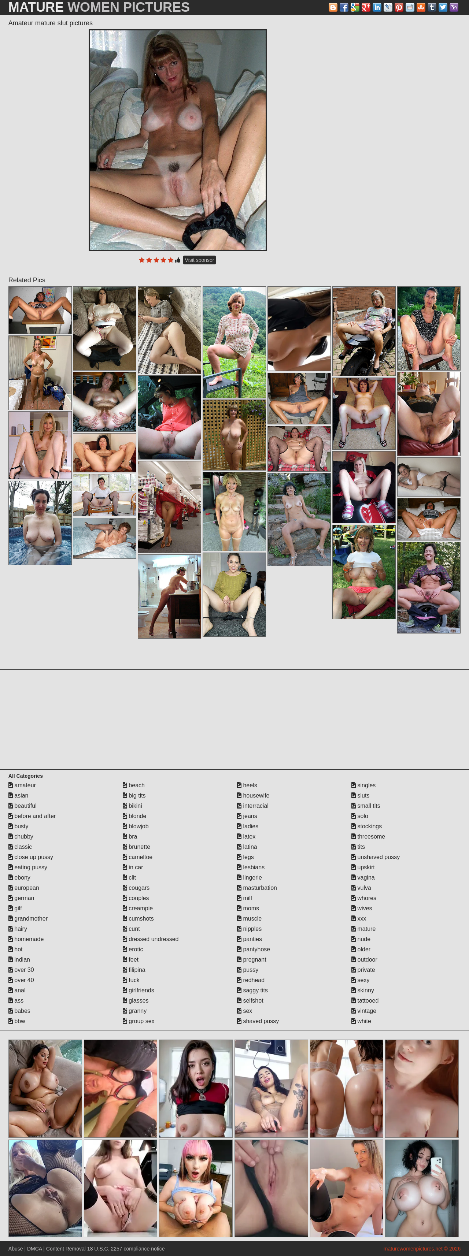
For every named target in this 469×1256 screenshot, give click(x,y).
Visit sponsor (199, 260)
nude (360, 939)
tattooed (364, 1000)
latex (246, 836)
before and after (32, 816)
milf (244, 898)
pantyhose (253, 949)
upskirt (363, 867)
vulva (361, 888)
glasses (136, 1000)
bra (130, 836)
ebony (19, 877)
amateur (22, 785)
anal (17, 990)
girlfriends (138, 990)
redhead (251, 980)
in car (133, 867)
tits (358, 847)
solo (359, 816)
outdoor (364, 959)
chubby (20, 836)
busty (18, 826)
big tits (134, 795)
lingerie (249, 877)
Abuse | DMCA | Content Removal (47, 1249)
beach (134, 785)
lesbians (251, 867)
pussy (247, 970)
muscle (249, 918)
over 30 (21, 970)
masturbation (257, 888)
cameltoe (137, 857)
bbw (16, 1021)
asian (18, 795)
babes (19, 1011)
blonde (135, 816)
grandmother (28, 918)
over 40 (21, 980)
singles (363, 785)
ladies (247, 826)
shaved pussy (258, 1021)
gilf (15, 908)
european (23, 888)
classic (20, 847)
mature (363, 929)
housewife (253, 795)
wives (361, 908)
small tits (365, 806)
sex (244, 1011)
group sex (139, 1021)
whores (363, 898)
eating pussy (27, 867)
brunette (136, 847)
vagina (363, 877)
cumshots (138, 918)
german (21, 898)
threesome (368, 836)
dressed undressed (151, 939)
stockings (366, 826)
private (363, 970)
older (360, 949)
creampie (138, 908)
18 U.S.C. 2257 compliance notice (126, 1249)
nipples (249, 929)
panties (249, 939)
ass (15, 1000)
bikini (132, 806)
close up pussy (30, 857)
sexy (360, 980)
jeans (247, 816)
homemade (26, 939)
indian (19, 959)
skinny (362, 990)
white (361, 1021)
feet (131, 959)
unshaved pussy (375, 857)
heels (247, 785)
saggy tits (252, 990)
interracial (253, 806)
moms (248, 908)
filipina (134, 970)
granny (135, 1011)
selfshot (250, 1000)
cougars (136, 888)
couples (136, 898)
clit (129, 877)
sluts (360, 795)
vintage (363, 1011)
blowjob (136, 826)
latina (247, 847)
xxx (358, 918)
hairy (17, 929)
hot (15, 949)
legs (245, 857)
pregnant (251, 959)
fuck (131, 980)
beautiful (22, 806)
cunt (131, 929)
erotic (133, 949)
